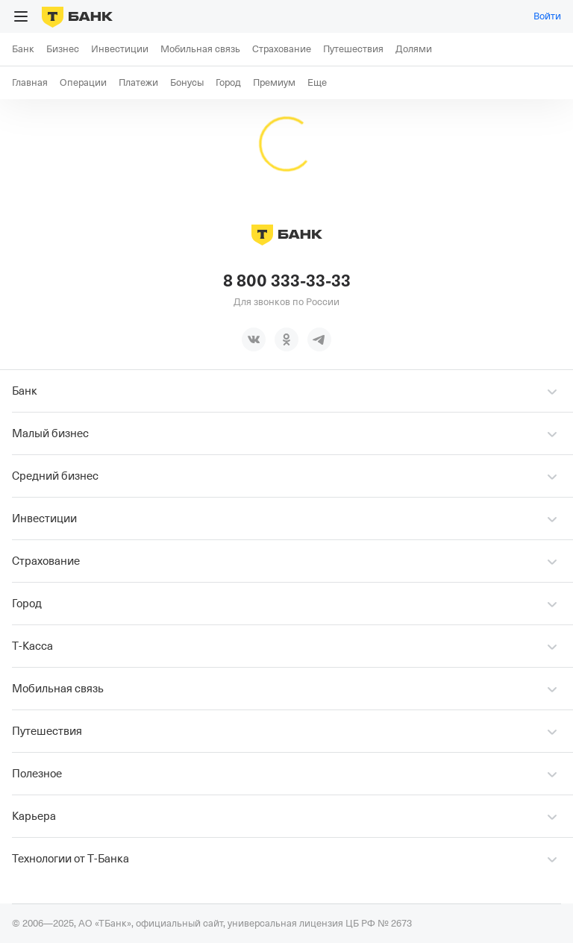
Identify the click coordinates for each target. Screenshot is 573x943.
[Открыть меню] (21, 16)
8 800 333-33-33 (287, 281)
